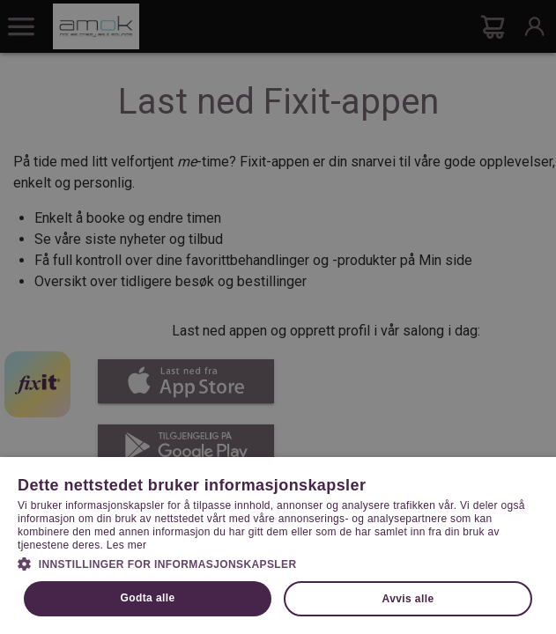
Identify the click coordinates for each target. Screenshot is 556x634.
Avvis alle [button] (408, 599)
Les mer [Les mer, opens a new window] (126, 545)
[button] (278, 563)
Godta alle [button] (148, 598)
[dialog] (278, 317)
